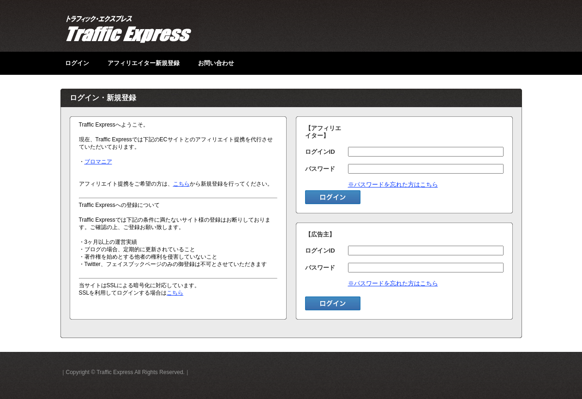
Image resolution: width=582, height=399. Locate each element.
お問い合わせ (216, 63)
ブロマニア (98, 161)
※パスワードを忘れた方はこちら (393, 184)
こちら (181, 184)
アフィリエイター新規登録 (144, 63)
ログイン (77, 63)
